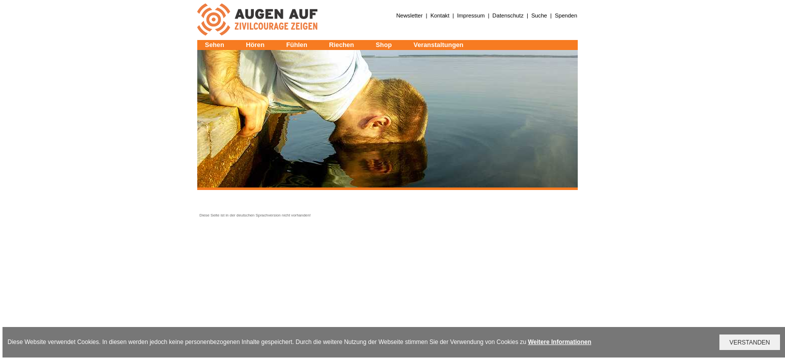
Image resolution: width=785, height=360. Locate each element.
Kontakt (440, 15)
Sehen (214, 44)
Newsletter (409, 15)
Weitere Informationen (559, 342)
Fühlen (296, 44)
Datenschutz (508, 15)
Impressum (471, 15)
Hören (255, 44)
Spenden (566, 15)
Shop (384, 44)
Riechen (341, 44)
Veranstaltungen (439, 44)
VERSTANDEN (749, 342)
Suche (539, 15)
